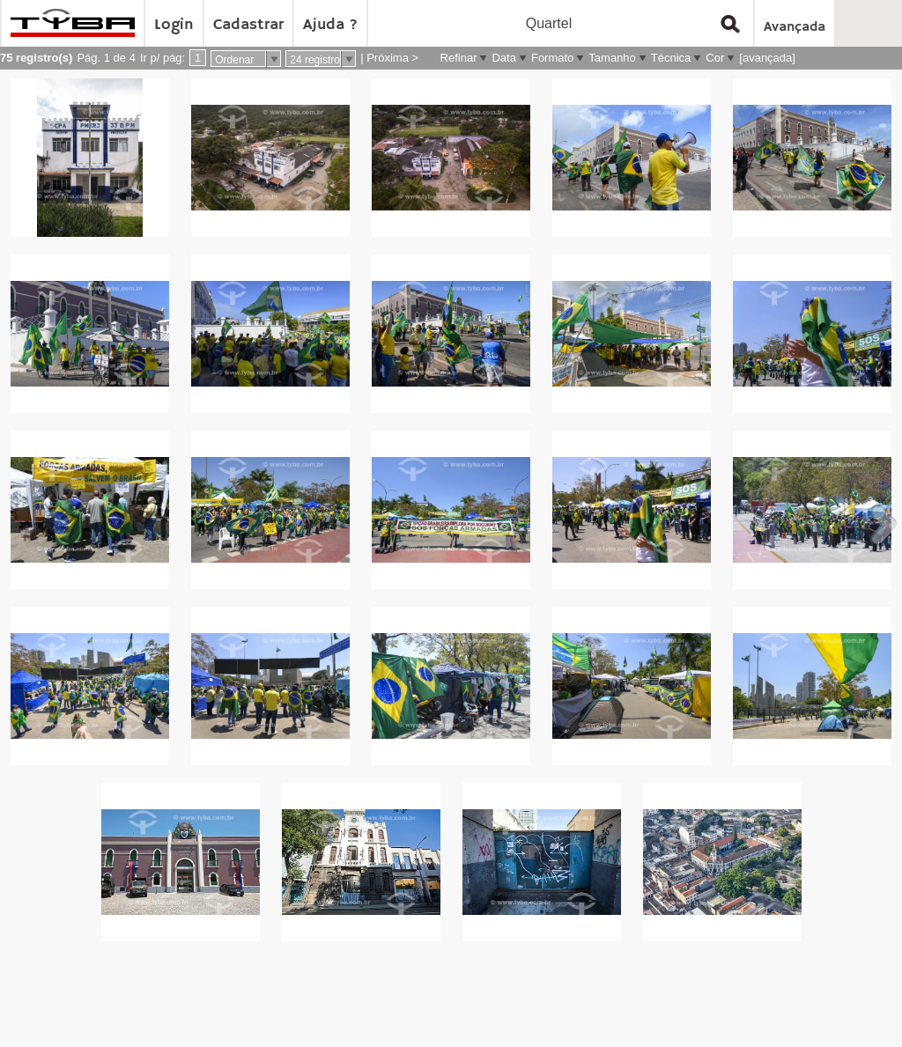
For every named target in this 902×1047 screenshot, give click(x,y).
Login (174, 24)
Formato (552, 57)
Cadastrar (248, 24)
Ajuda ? (330, 24)
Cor (715, 57)
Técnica (671, 57)
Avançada (794, 27)
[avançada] (767, 57)
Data (503, 57)
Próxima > (392, 57)
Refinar (458, 57)
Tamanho (611, 57)
